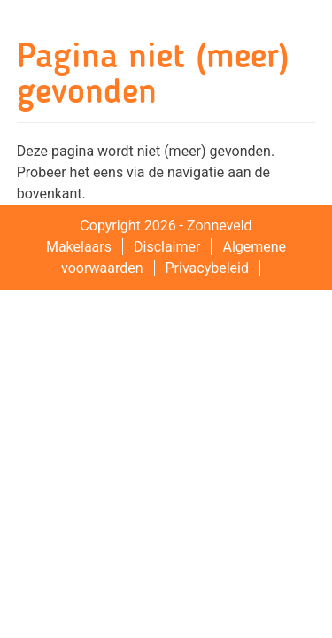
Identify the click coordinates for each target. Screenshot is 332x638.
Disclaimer (167, 246)
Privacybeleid (207, 268)
